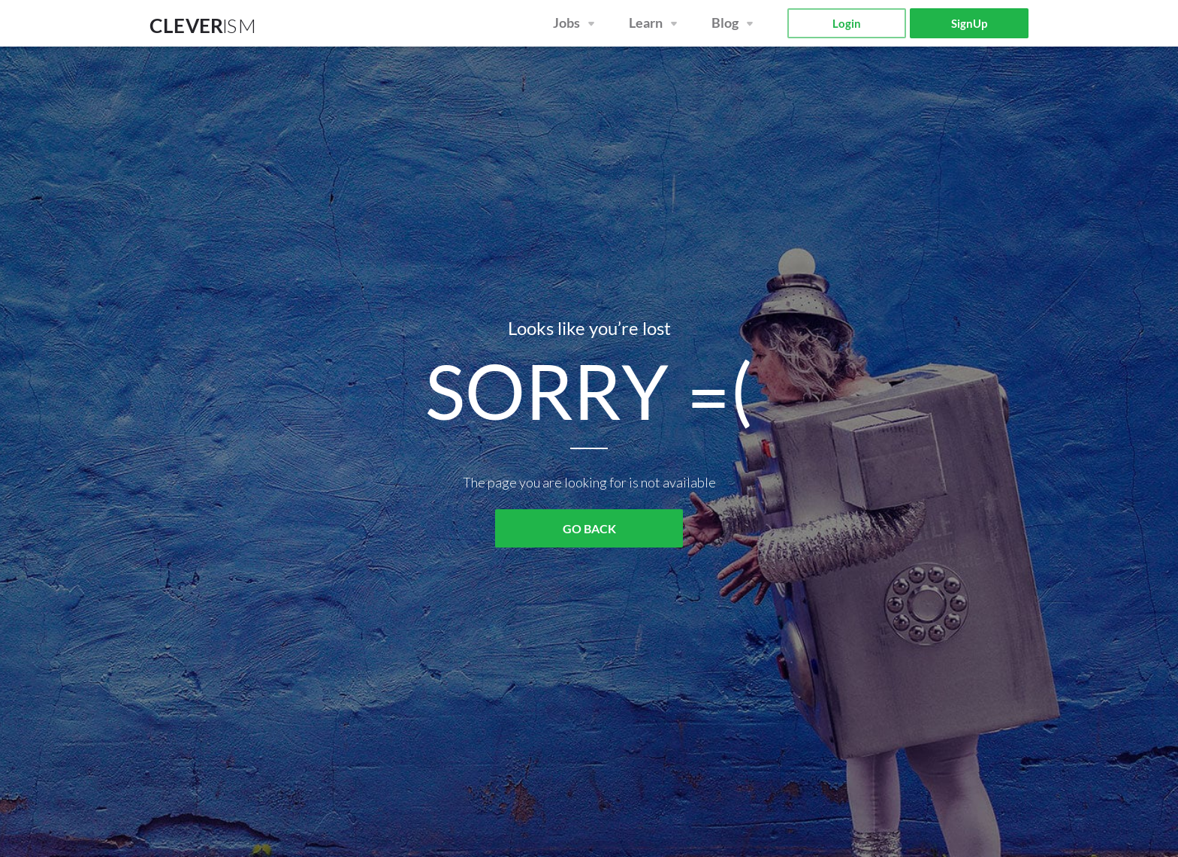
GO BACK (589, 528)
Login (846, 23)
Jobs (566, 23)
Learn (646, 23)
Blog (725, 23)
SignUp (969, 23)
